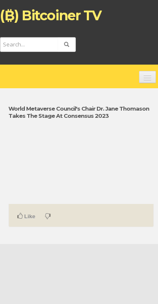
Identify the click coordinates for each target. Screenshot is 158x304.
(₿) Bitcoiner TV (51, 15)
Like (26, 216)
